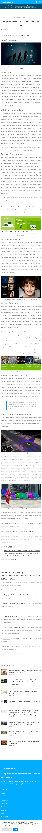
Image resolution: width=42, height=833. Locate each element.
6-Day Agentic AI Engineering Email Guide (17, 595)
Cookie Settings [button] (7, 829)
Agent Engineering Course (11, 627)
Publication (4, 800)
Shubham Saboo (12, 40)
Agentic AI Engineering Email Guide (24, 6)
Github (31, 531)
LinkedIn (12, 531)
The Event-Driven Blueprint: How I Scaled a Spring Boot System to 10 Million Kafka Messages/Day (23, 682)
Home (3, 794)
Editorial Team (25, 36)
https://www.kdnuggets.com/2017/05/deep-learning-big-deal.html (22, 550)
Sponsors (4, 803)
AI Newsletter (5, 817)
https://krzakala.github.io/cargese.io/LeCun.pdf (16, 556)
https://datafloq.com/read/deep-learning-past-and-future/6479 (21, 553)
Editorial (3, 810)
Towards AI (12, 560)
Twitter (22, 531)
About (3, 797)
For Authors (4, 807)
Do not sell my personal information (12, 826)
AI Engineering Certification (12, 616)
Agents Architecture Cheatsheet (14, 603)
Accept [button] (15, 829)
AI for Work (6, 638)
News (2, 813)
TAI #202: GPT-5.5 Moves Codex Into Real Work (24, 701)
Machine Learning (21, 17)
